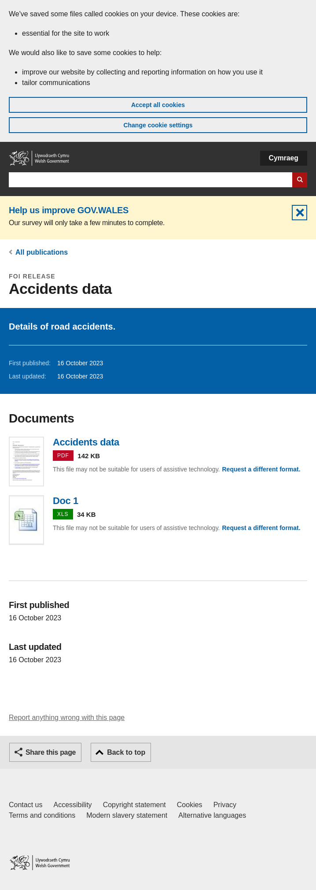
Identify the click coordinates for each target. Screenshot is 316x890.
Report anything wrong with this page (67, 717)
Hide (299, 212)
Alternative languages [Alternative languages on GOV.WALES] (212, 815)
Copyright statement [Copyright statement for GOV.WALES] (134, 804)
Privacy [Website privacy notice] (224, 804)
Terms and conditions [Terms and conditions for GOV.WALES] (42, 815)
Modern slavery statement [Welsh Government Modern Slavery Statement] (126, 815)
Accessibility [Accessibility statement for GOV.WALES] (72, 804)
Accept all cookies (158, 104)
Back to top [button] (126, 752)
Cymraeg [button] (283, 158)
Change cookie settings (157, 125)
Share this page (51, 752)
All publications (41, 252)
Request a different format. (261, 469)
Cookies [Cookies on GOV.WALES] (189, 804)
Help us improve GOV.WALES (69, 210)
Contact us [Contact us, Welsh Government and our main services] (25, 804)
